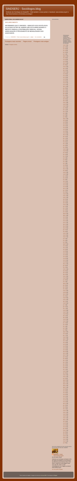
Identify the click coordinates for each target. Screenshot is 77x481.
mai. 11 (64, 417)
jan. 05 (64, 265)
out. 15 (64, 349)
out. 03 (64, 73)
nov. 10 (64, 184)
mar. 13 (65, 195)
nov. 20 (64, 261)
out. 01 (64, 344)
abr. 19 (64, 201)
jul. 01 (64, 158)
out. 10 (64, 333)
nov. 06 (64, 258)
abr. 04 (64, 98)
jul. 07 (64, 238)
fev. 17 (64, 308)
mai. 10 (64, 235)
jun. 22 (64, 177)
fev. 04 (64, 231)
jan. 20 (64, 287)
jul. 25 (64, 240)
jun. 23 (64, 156)
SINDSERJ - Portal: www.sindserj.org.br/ (59, 455)
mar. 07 (65, 312)
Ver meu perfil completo (57, 469)
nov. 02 (64, 423)
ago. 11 (65, 419)
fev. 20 (64, 95)
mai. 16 (64, 45)
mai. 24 (64, 106)
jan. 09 (64, 88)
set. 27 (64, 247)
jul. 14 (64, 161)
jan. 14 (64, 362)
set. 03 (64, 120)
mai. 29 (64, 278)
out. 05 (64, 251)
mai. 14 (64, 276)
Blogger (55, 475)
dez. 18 (64, 294)
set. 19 (64, 392)
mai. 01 (64, 172)
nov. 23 (64, 426)
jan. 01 (64, 136)
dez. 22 (64, 134)
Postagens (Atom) (13, 44)
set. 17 (64, 340)
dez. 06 (64, 351)
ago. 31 (65, 387)
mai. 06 (64, 292)
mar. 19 (65, 97)
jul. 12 (64, 326)
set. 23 (64, 245)
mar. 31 (65, 430)
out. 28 (64, 61)
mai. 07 (64, 415)
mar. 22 (65, 197)
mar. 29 (65, 337)
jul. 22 (64, 328)
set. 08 (64, 165)
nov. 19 (64, 132)
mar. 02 (65, 149)
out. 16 (64, 77)
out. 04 (64, 59)
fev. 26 (64, 147)
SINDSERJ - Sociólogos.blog (23, 8)
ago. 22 (65, 385)
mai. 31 (64, 204)
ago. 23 (65, 118)
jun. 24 (64, 50)
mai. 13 (64, 102)
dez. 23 (64, 63)
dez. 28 (64, 226)
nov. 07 (64, 82)
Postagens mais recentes (13, 41)
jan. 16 (64, 140)
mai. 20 (64, 104)
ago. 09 (65, 244)
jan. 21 (64, 91)
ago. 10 (65, 55)
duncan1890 (44, 475)
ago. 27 (65, 338)
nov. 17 (64, 222)
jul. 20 (64, 179)
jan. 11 (64, 89)
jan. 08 (64, 285)
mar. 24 (65, 299)
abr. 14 (64, 100)
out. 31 (64, 81)
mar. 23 (65, 290)
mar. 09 (65, 313)
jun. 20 (64, 48)
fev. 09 (64, 64)
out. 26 (64, 131)
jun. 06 (64, 279)
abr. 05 (64, 373)
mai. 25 (64, 174)
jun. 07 (64, 206)
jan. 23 (64, 306)
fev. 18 (64, 288)
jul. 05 (64, 442)
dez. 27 (64, 355)
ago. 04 (65, 283)
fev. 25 (64, 145)
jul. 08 (64, 159)
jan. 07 (64, 229)
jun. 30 (64, 52)
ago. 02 (65, 213)
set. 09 (64, 122)
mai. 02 (64, 319)
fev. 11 (64, 143)
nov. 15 (64, 260)
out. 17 (64, 166)
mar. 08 (65, 297)
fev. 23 (64, 267)
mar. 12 (65, 269)
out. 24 (64, 79)
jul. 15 (64, 113)
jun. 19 (64, 324)
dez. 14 (64, 86)
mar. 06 (65, 303)
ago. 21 (65, 383)
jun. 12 (64, 46)
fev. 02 (64, 407)
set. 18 (64, 421)
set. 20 (64, 57)
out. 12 (64, 75)
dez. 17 (64, 263)
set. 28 (64, 249)
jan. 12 (64, 138)
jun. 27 (64, 111)
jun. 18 (64, 209)
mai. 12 (64, 437)
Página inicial (27, 41)
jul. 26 (64, 242)
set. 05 (64, 389)
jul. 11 (64, 54)
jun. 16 (64, 154)
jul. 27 (64, 281)
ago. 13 (65, 381)
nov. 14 (64, 84)
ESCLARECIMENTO (11, 22)
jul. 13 (64, 304)
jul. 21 (64, 163)
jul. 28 (64, 116)
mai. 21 (64, 72)
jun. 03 (64, 107)
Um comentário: (38, 37)
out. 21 (64, 396)
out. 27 (64, 398)
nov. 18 (64, 401)
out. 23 (64, 256)
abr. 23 (64, 202)
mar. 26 (65, 371)
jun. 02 (64, 152)
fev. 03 (64, 367)
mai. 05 (64, 150)
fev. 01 (64, 141)
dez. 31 (64, 168)
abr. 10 (64, 68)
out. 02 (64, 127)
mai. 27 (64, 236)
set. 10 (64, 390)
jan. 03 (64, 405)
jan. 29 (64, 93)
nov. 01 (64, 399)
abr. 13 (64, 315)
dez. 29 (64, 227)
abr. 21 (64, 70)
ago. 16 (65, 215)
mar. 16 (65, 414)
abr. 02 (64, 199)
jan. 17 (64, 335)
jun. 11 (64, 109)
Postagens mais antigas (41, 41)
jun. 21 (64, 211)
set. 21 (64, 125)
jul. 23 (64, 115)
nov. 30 (64, 186)
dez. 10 (64, 224)
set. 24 (64, 342)
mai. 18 (64, 439)
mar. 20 (65, 66)
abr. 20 (64, 317)
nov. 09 (64, 183)
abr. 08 (64, 432)
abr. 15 (64, 272)
